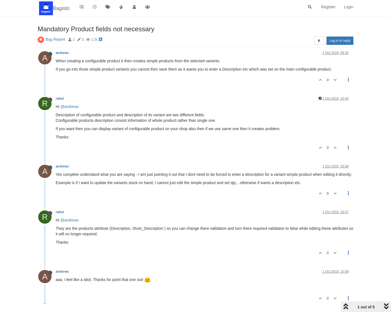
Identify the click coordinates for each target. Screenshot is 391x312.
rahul (60, 98)
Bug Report (55, 39)
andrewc (62, 53)
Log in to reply (340, 41)
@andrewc (69, 106)
